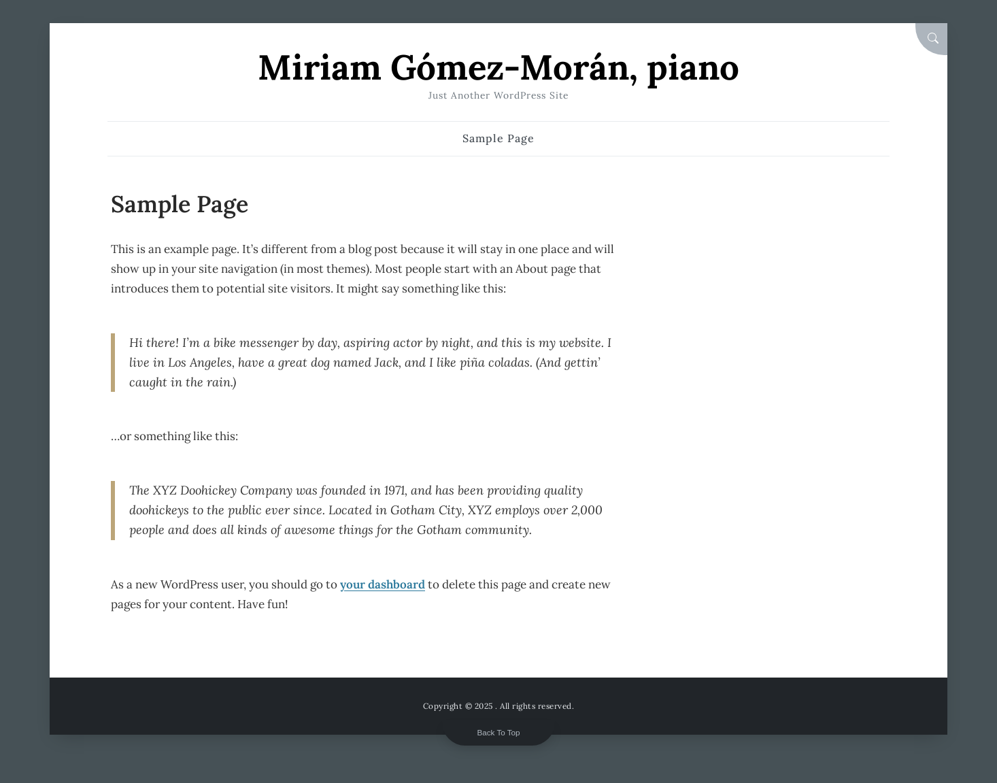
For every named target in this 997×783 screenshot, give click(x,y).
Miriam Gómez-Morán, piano (498, 67)
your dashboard (382, 584)
